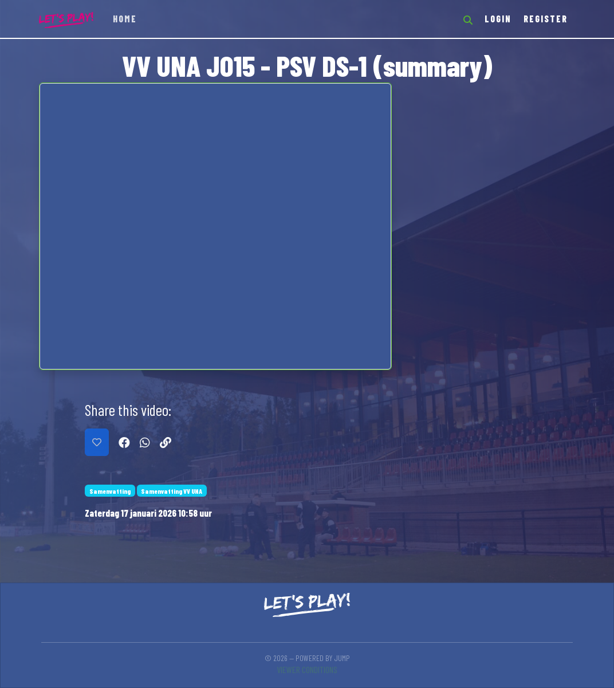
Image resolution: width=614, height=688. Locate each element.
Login (498, 18)
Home (125, 18)
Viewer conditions (307, 669)
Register (546, 18)
